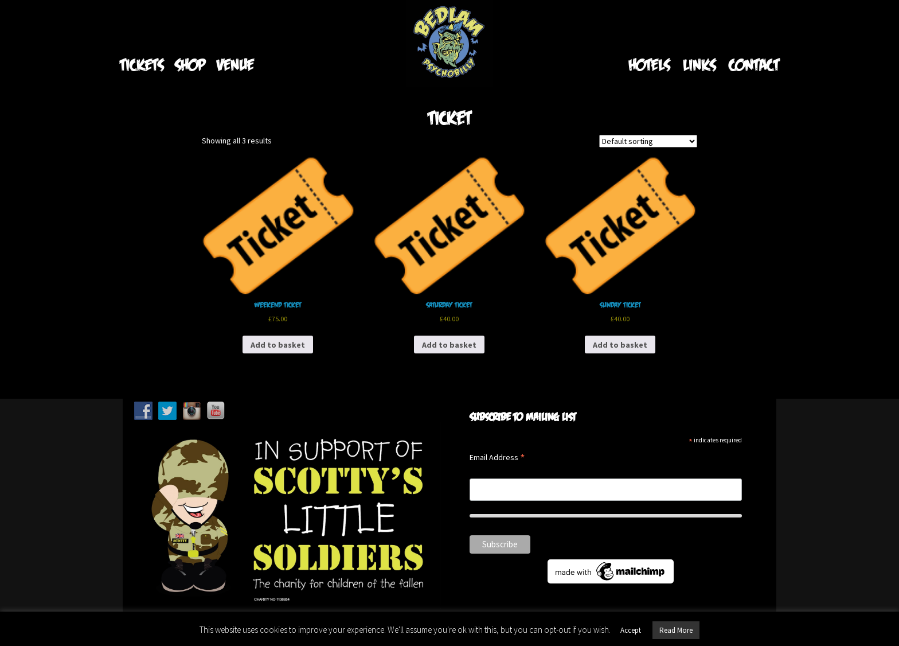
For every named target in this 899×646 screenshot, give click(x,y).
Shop (190, 64)
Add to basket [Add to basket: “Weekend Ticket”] (278, 345)
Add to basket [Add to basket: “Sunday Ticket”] (620, 345)
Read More (676, 630)
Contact (754, 64)
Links (699, 64)
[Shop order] (648, 141)
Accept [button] (630, 630)
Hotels (649, 64)
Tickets (141, 64)
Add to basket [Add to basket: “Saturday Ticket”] (449, 345)
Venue (235, 64)
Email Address (497, 458)
